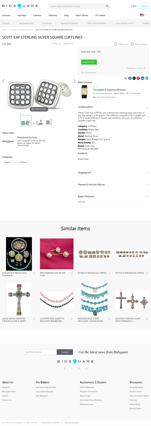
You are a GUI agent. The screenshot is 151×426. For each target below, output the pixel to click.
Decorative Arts (26, 23)
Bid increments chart (88, 73)
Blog (66, 15)
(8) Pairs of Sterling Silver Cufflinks (92, 273)
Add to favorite (141, 44)
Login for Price (89, 62)
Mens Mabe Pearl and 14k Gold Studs (52, 274)
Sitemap (133, 400)
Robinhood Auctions (27, 137)
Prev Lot (56, 43)
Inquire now (123, 44)
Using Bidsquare (136, 387)
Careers (5, 395)
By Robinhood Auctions (102, 93)
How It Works (82, 15)
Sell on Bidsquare (87, 387)
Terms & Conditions (72, 423)
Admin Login (85, 395)
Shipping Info (84, 172)
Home (4, 30)
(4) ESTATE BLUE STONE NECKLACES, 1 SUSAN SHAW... (91, 320)
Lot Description (85, 107)
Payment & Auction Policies (91, 184)
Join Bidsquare (42, 395)
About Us (6, 387)
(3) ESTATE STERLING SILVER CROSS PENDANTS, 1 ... (127, 320)
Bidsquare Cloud (86, 404)
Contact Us (6, 400)
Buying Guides (135, 408)
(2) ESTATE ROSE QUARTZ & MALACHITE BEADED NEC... (52, 320)
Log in (133, 6)
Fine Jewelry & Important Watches (21, 30)
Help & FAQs (135, 404)
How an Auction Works (139, 395)
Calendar (37, 15)
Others (146, 23)
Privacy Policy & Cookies (50, 423)
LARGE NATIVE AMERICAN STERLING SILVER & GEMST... (14, 320)
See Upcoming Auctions (46, 387)
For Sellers (100, 15)
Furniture (47, 23)
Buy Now (22, 15)
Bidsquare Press (8, 391)
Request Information (88, 391)
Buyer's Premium (86, 196)
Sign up (144, 6)
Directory (53, 15)
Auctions (6, 15)
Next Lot (68, 43)
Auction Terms (136, 391)
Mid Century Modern (96, 23)
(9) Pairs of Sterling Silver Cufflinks (129, 273)
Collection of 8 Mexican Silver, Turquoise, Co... (14, 274)
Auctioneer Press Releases (91, 400)
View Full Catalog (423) (104, 97)
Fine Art (6, 23)
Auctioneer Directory (44, 391)
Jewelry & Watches (69, 23)
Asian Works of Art (124, 23)
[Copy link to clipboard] (125, 78)
